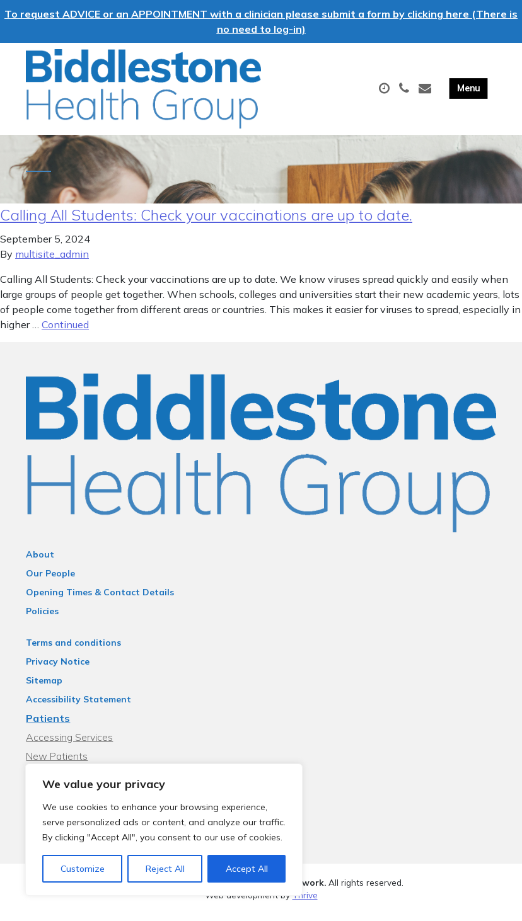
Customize (83, 868)
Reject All (165, 868)
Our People (50, 580)
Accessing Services (69, 744)
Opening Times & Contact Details (100, 599)
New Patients (57, 763)
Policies (42, 618)
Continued (65, 331)
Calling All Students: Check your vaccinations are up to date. (206, 221)
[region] (164, 830)
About (40, 561)
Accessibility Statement (78, 706)
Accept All (247, 868)
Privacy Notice (58, 668)
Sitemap (44, 687)
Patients (48, 725)
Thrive (305, 901)
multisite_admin (52, 261)
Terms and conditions (73, 649)
